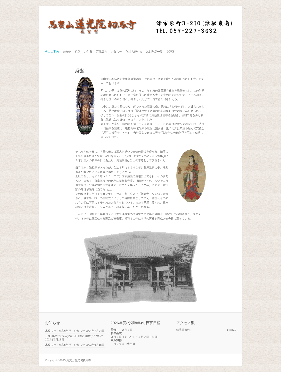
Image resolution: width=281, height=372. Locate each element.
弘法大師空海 (134, 51)
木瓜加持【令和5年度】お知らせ (65, 344)
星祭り (115, 329)
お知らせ (116, 51)
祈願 (77, 51)
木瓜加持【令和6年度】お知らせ (65, 330)
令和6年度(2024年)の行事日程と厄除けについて (74, 336)
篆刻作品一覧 (154, 51)
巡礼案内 (101, 51)
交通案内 (171, 51)
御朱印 (67, 51)
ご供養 (88, 51)
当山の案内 (52, 51)
